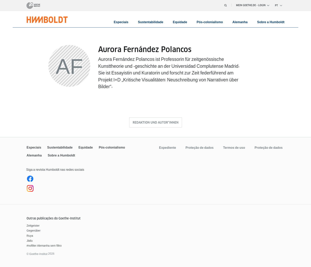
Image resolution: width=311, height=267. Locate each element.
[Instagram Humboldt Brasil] (90, 189)
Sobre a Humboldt (270, 22)
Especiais (121, 22)
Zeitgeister (33, 225)
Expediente (167, 147)
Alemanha (240, 22)
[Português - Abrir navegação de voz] (278, 6)
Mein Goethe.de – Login (252, 5)
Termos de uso (234, 147)
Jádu (30, 240)
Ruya (30, 235)
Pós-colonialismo (210, 22)
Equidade (180, 22)
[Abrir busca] (225, 5)
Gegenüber (33, 230)
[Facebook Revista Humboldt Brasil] (90, 179)
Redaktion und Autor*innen (156, 122)
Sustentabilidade (150, 22)
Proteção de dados (199, 147)
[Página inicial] (33, 5)
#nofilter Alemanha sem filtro (44, 245)
